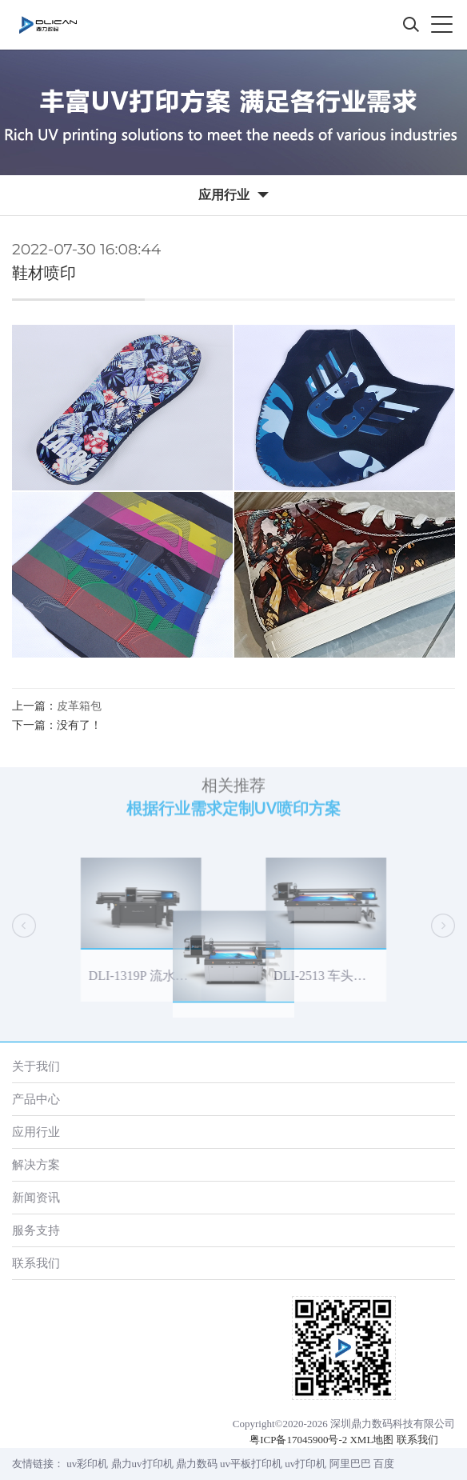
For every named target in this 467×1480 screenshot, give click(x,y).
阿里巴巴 (350, 1464)
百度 (383, 1464)
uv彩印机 (87, 1464)
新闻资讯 (36, 1197)
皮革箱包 (79, 706)
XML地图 (371, 1440)
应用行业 (36, 1131)
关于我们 (36, 1066)
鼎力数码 (197, 1464)
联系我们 (36, 1263)
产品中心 (36, 1099)
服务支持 (36, 1230)
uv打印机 (305, 1464)
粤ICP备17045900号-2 (298, 1440)
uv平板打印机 (251, 1464)
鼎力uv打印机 (142, 1464)
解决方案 (36, 1164)
